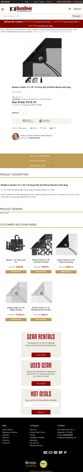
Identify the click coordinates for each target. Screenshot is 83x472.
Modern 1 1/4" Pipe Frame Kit (16, 261)
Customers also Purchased (37, 166)
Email (45, 128)
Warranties (33, 440)
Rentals (32, 435)
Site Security (34, 443)
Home (2, 29)
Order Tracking (7, 430)
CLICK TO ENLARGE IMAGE (42, 75)
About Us (33, 430)
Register (42, 2)
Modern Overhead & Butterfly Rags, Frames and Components (52, 29)
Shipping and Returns (9, 432)
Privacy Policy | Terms (37, 432)
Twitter (26, 453)
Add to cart (43, 113)
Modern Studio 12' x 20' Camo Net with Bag (41, 261)
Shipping (46, 121)
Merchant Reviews (36, 445)
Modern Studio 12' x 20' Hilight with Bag (16, 309)
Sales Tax (5, 437)
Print (54, 128)
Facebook (21, 453)
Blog (31, 453)
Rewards (49, 2)
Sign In (36, 2)
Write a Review (16, 92)
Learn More (41, 355)
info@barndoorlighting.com (66, 437)
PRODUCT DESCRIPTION (40, 156)
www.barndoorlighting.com (45, 345)
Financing (5, 440)
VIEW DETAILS (16, 272)
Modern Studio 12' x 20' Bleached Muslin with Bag (41, 309)
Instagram (36, 453)
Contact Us (6, 443)
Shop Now (41, 383)
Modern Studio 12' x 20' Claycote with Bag (66, 261)
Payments (5, 435)
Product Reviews (38, 161)
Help (26, 2)
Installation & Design (37, 437)
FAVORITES (30, 121)
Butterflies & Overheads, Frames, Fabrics (18, 29)
